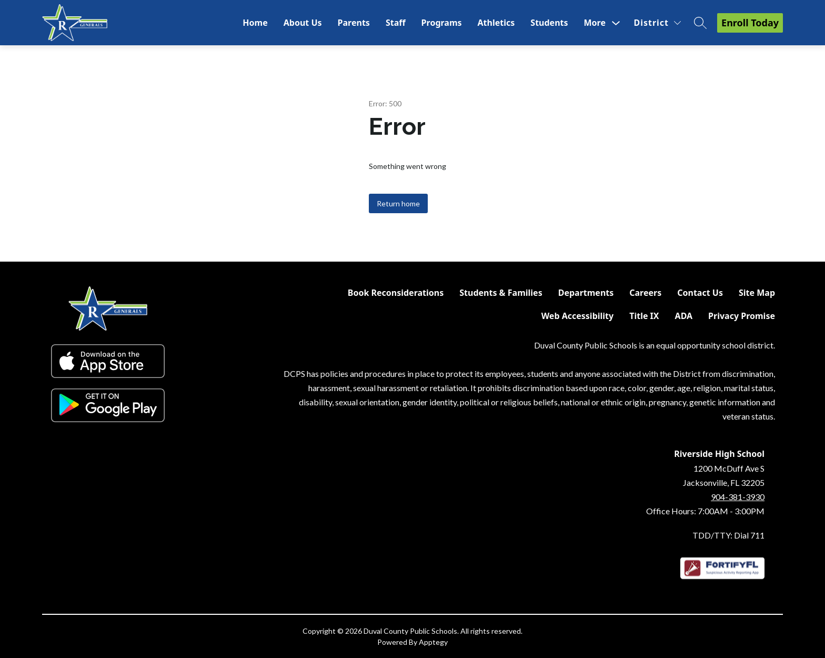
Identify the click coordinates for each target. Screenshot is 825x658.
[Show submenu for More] (595, 22)
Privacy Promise (741, 316)
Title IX (644, 316)
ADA (684, 316)
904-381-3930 (737, 497)
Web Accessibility (577, 316)
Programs (441, 22)
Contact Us (700, 292)
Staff (396, 22)
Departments (586, 292)
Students (549, 22)
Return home (398, 203)
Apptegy (433, 641)
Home (255, 22)
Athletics (496, 22)
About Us (303, 22)
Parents (354, 22)
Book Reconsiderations (396, 292)
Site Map (757, 292)
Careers (645, 292)
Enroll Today (750, 22)
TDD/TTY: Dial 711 (728, 535)
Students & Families (500, 292)
